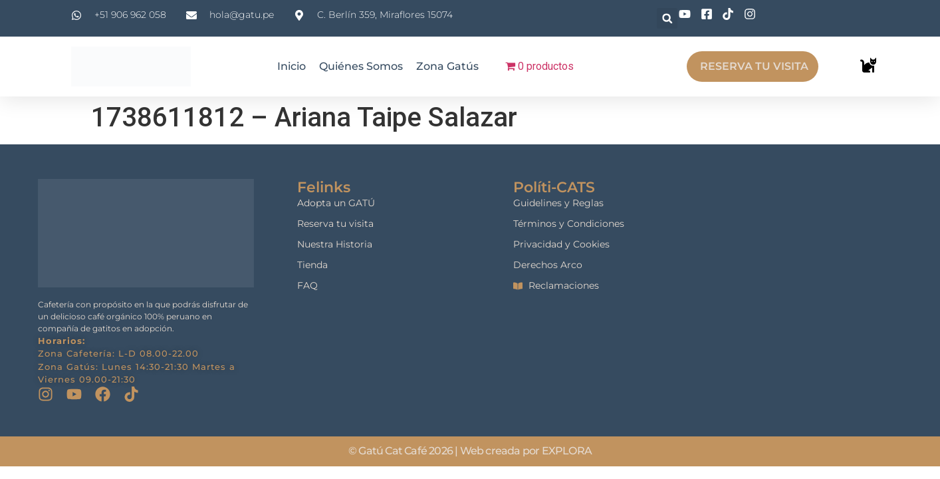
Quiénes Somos (361, 66)
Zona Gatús (447, 66)
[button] (667, 18)
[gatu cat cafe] (815, 260)
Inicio (291, 66)
